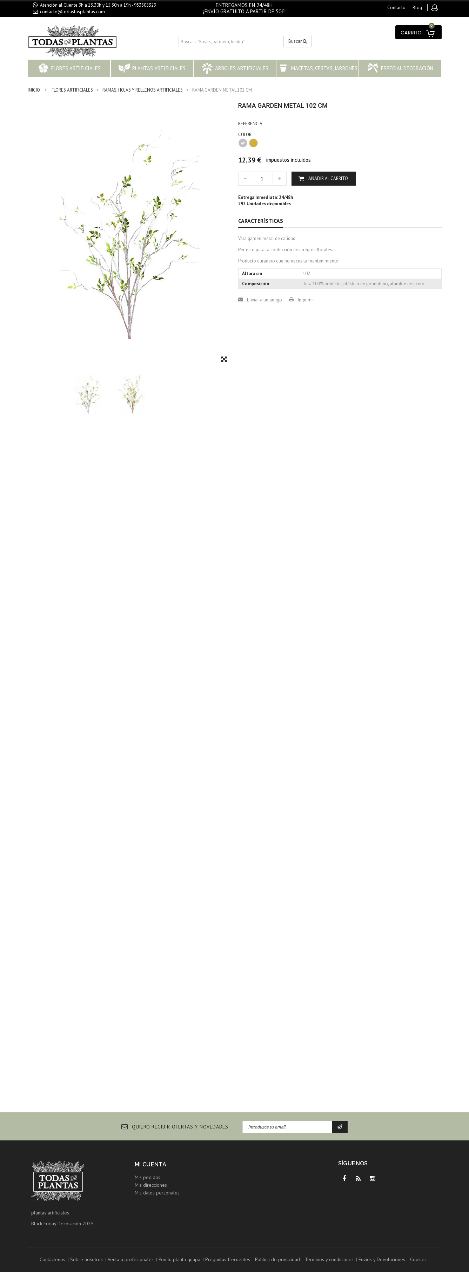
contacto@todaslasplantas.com (72, 11)
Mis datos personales (157, 1193)
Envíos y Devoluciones (382, 1259)
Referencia (250, 124)
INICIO (34, 90)
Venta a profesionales (131, 1259)
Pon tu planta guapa (179, 1259)
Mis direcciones (151, 1185)
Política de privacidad (277, 1259)
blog (417, 8)
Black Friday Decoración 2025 (62, 1223)
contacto (396, 8)
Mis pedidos (147, 1177)
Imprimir (306, 300)
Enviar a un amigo (264, 300)
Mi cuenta (151, 1164)
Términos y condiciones (329, 1259)
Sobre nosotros (86, 1259)
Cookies (418, 1259)
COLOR (245, 135)
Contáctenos (52, 1259)
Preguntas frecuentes (227, 1259)
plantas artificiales (50, 1213)
